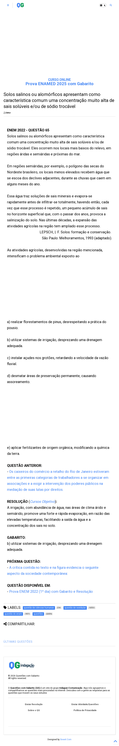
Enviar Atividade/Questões (85, 704)
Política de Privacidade (85, 710)
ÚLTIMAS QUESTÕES (18, 641)
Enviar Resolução (34, 704)
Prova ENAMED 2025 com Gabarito (59, 83)
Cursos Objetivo (42, 501)
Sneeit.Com (65, 739)
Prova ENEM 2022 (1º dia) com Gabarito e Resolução (51, 591)
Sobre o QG (34, 710)
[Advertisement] (59, 47)
